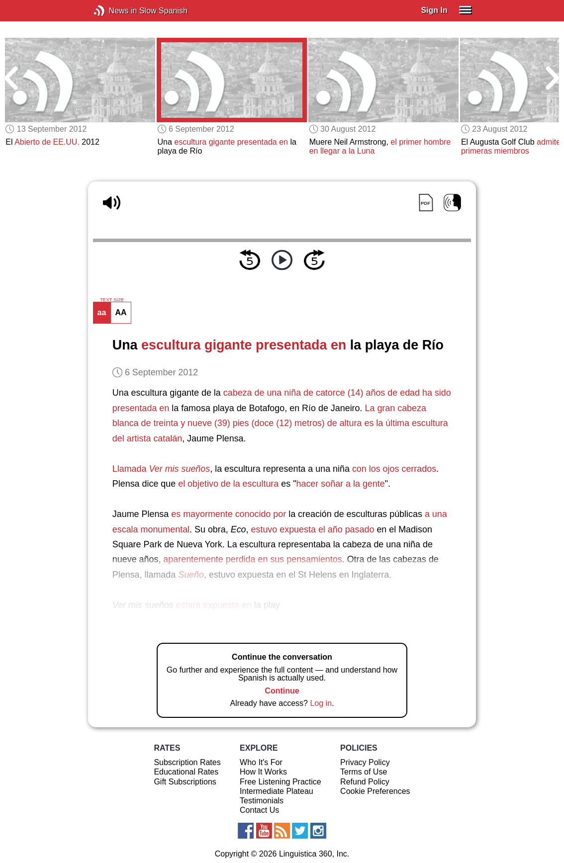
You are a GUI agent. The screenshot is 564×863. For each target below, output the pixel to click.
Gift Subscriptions (185, 781)
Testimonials (261, 800)
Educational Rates (186, 772)
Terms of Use (363, 772)
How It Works (263, 772)
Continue (282, 691)
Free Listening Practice (280, 781)
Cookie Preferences (375, 791)
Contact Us (259, 810)
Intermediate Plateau (276, 791)
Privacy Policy (365, 762)
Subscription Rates (187, 762)
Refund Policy (364, 781)
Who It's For (261, 762)
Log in (321, 703)
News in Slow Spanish (114, 10)
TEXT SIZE (112, 299)
